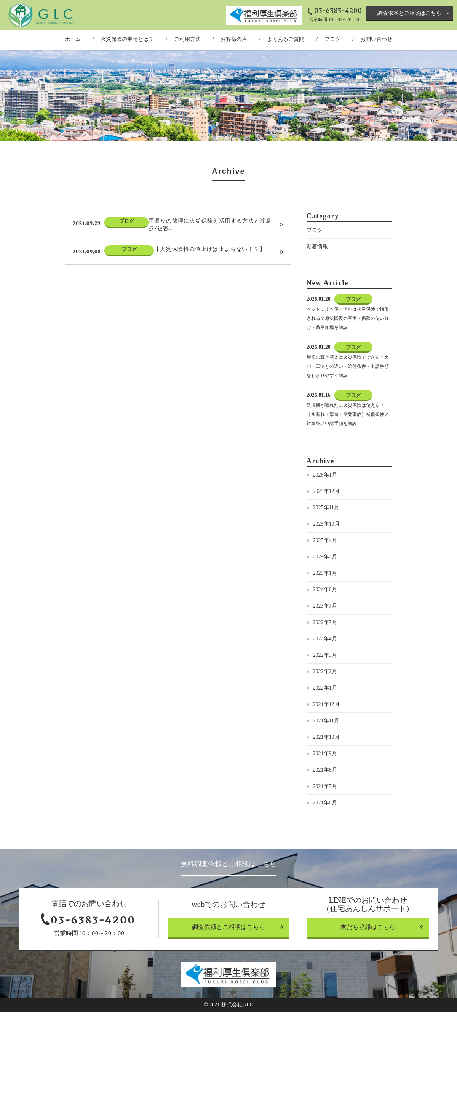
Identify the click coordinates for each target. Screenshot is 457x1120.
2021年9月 (325, 753)
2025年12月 (326, 491)
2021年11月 (326, 721)
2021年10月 (326, 737)
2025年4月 (325, 540)
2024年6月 (325, 589)
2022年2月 (325, 671)
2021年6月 (325, 803)
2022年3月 (325, 655)
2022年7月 (325, 622)
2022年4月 (325, 639)
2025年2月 (325, 557)
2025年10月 (326, 524)
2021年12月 (326, 704)
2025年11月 (326, 507)
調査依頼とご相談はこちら (409, 13)
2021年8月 (325, 770)
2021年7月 (325, 786)
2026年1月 (325, 475)
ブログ (315, 230)
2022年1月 (325, 688)
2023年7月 (325, 606)
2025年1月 (325, 573)
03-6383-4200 (338, 11)
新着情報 (317, 246)
